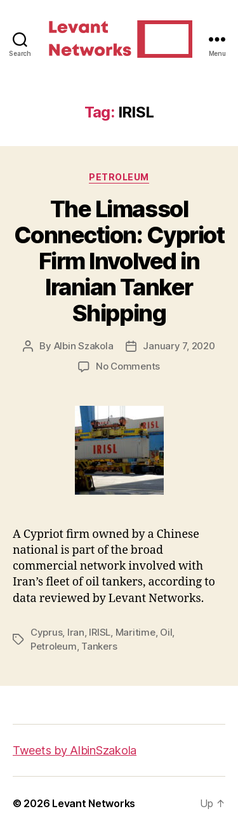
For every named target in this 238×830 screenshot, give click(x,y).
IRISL (99, 632)
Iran (75, 632)
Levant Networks (93, 803)
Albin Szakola (84, 346)
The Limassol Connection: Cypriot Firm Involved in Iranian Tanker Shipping (119, 261)
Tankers (99, 646)
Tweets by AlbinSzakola (74, 750)
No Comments (128, 366)
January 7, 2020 (179, 346)
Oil (166, 632)
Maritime (135, 632)
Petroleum (119, 176)
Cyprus (46, 632)
